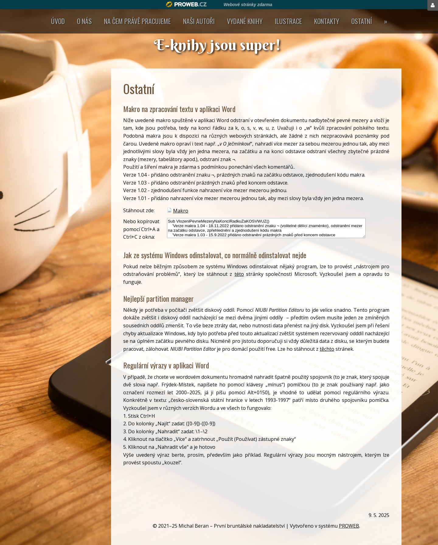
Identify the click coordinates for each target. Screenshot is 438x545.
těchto (327, 349)
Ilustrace (288, 21)
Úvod (58, 21)
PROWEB (349, 525)
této (239, 274)
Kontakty (326, 21)
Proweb (186, 4)
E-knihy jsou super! (219, 44)
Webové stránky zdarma (248, 4)
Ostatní (361, 21)
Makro (180, 210)
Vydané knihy (244, 21)
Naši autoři (199, 21)
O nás (84, 21)
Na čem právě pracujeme (137, 21)
